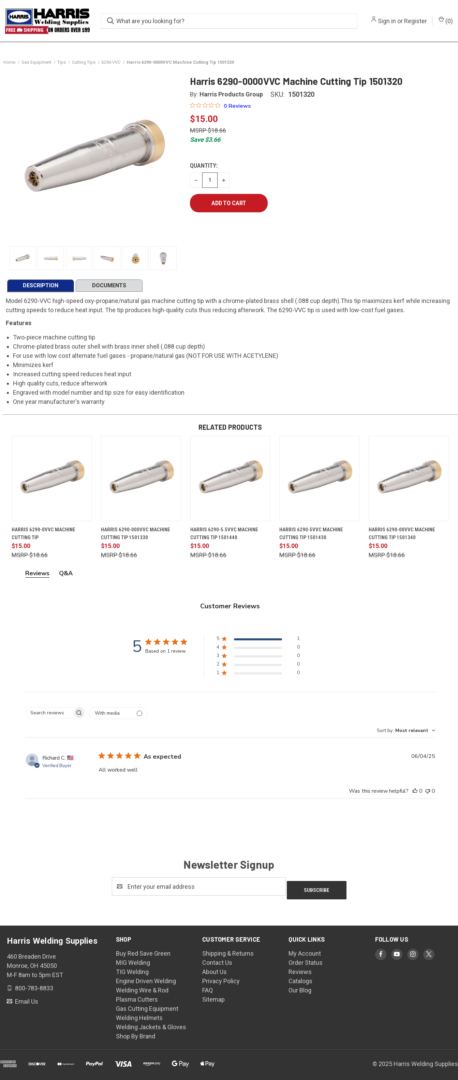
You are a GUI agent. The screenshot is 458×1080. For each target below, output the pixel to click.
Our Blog (300, 989)
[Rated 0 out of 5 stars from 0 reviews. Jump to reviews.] (220, 109)
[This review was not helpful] (427, 794)
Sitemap (213, 998)
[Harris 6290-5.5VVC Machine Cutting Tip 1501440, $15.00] (230, 481)
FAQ (207, 989)
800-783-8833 (33, 987)
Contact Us (217, 961)
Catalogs (300, 980)
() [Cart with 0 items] (446, 20)
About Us (214, 971)
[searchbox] (49, 716)
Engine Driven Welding (146, 980)
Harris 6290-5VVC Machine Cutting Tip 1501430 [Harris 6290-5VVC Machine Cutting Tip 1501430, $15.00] (311, 537)
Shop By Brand (135, 1035)
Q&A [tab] (66, 576)
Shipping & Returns (228, 952)
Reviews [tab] (37, 576)
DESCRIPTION (40, 288)
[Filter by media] (118, 716)
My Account (305, 952)
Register (415, 21)
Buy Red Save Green (143, 952)
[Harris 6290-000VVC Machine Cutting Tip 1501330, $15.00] (141, 481)
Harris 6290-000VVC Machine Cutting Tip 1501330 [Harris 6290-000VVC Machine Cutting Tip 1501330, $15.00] (135, 537)
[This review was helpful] (415, 794)
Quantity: (204, 168)
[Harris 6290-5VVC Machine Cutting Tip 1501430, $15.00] (319, 481)
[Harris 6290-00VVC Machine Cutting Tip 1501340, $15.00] (408, 481)
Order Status (306, 961)
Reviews (300, 971)
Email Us (26, 1000)
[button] (258, 643)
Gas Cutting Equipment (147, 1007)
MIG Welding (133, 961)
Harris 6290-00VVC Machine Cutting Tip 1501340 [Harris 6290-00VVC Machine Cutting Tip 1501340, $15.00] (402, 537)
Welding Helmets (139, 1017)
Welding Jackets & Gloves (151, 1026)
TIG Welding (132, 971)
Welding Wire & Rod (142, 989)
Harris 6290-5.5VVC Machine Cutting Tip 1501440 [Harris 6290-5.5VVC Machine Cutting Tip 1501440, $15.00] (224, 537)
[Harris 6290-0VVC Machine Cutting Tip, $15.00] (51, 481)
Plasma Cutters (137, 998)
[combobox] (406, 733)
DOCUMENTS (109, 288)
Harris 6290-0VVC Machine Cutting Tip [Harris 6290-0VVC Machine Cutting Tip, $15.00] (43, 537)
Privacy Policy (221, 980)
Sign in (387, 21)
